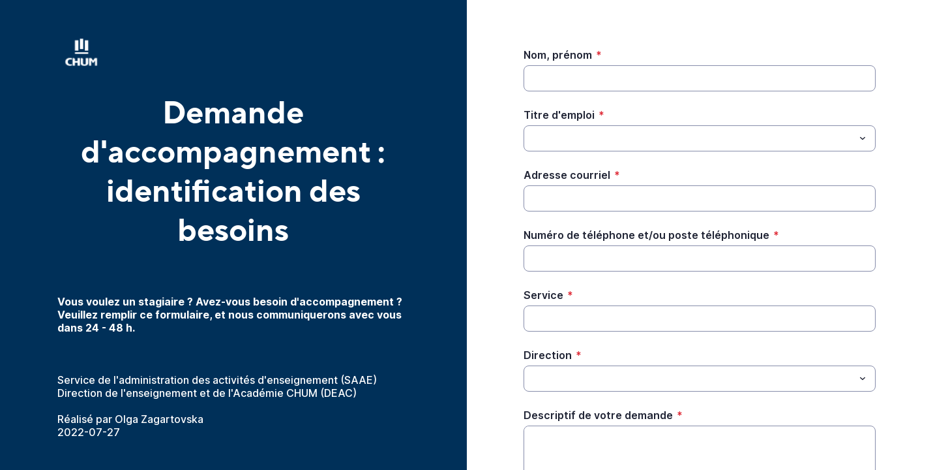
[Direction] (689, 379)
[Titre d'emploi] (689, 138)
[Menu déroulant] (862, 138)
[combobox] (700, 138)
